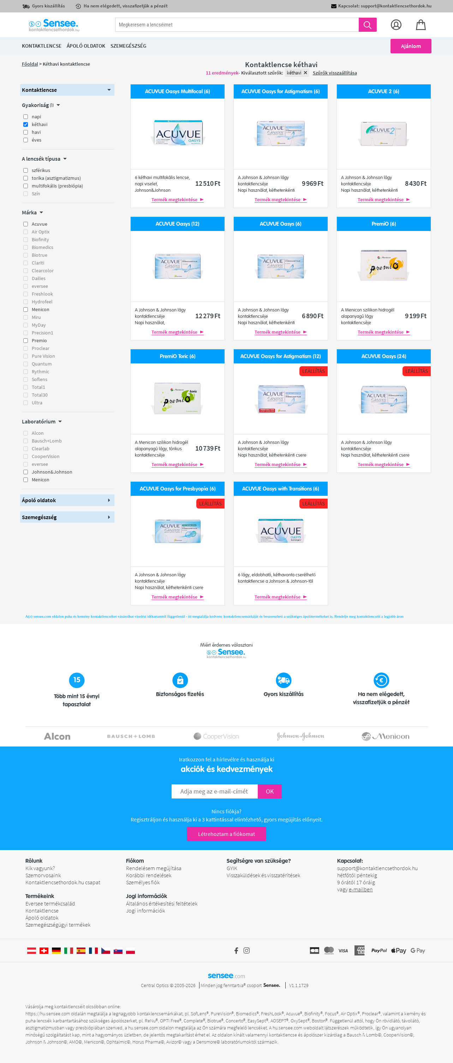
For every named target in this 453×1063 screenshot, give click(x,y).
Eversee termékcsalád (50, 903)
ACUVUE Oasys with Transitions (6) (280, 489)
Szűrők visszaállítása (335, 73)
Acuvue (39, 224)
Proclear (40, 348)
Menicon (40, 309)
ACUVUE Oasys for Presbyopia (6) (178, 489)
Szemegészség (128, 45)
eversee (40, 286)
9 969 (312, 183)
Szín (36, 193)
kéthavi (39, 124)
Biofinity (40, 239)
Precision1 (42, 332)
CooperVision (46, 456)
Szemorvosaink (43, 875)
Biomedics (42, 247)
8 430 (416, 183)
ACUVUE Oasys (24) (384, 357)
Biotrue (39, 255)
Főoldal (30, 64)
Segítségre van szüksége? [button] (259, 861)
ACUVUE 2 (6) (383, 92)
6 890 (312, 315)
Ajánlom (411, 45)
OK (270, 791)
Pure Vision (43, 356)
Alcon (38, 433)
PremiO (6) (384, 224)
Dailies (39, 278)
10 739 (207, 448)
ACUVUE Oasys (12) (177, 224)
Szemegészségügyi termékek (57, 924)
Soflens (39, 379)
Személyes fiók (143, 882)
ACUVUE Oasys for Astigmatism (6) (281, 92)
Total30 (40, 395)
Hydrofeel (42, 301)
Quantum (42, 364)
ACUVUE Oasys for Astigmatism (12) (280, 357)
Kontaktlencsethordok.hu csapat (62, 882)
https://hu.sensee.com (47, 1013)
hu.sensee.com (143, 1028)
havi (36, 132)
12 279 (207, 315)
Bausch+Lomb (47, 441)
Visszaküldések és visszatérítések (263, 875)
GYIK (232, 868)
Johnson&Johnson (52, 472)
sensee (226, 975)
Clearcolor (43, 270)
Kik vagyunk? (40, 868)
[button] (67, 90)
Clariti (38, 263)
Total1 (38, 387)
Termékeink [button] (39, 896)
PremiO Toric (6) (178, 357)
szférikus (41, 170)
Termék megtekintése (177, 199)
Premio (39, 340)
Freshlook (42, 294)
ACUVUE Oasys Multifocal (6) (177, 92)
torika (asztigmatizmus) (56, 178)
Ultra (37, 402)
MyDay (39, 325)
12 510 (207, 183)
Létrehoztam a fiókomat (226, 833)
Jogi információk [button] (146, 896)
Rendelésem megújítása (153, 868)
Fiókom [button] (135, 861)
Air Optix (40, 231)
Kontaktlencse (42, 910)
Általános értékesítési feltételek (161, 903)
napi (36, 116)
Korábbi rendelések (148, 875)
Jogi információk (145, 910)
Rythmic (40, 371)
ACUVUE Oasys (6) (281, 224)
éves (36, 140)
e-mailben (361, 889)
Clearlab (40, 448)
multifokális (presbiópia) (57, 186)
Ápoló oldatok (41, 917)
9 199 (416, 315)
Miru (36, 317)
